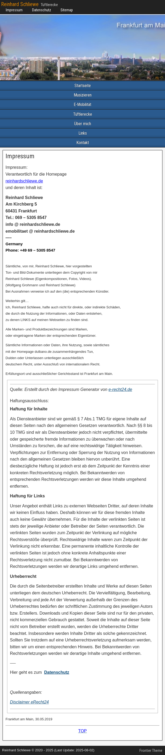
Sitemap (67, 10)
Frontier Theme (150, 750)
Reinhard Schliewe (20, 4)
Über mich (82, 123)
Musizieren (83, 95)
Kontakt (82, 142)
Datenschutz (41, 10)
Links (82, 133)
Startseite (82, 85)
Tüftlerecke (82, 114)
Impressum (14, 10)
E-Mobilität (82, 104)
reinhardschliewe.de (24, 181)
